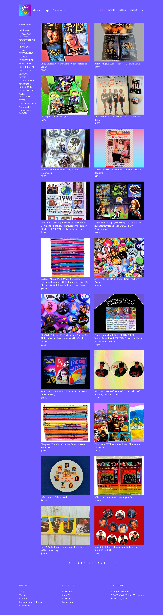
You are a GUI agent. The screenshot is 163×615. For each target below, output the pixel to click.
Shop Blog (67, 595)
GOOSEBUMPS (26, 67)
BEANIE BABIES (27, 40)
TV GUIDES (25, 107)
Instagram (67, 602)
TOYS (22, 100)
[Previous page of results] (69, 563)
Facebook (67, 591)
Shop (102, 10)
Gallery (122, 10)
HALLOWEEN (25, 70)
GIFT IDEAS (25, 63)
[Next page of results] (115, 563)
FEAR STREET (26, 60)
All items (24, 30)
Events (111, 10)
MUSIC (22, 77)
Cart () (133, 10)
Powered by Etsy (118, 598)
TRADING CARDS (27, 103)
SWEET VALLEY (27, 90)
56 (105, 563)
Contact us (24, 605)
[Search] (143, 10)
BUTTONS (24, 47)
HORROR (23, 74)
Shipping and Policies (30, 602)
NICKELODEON (26, 80)
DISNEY (23, 56)
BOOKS (23, 43)
